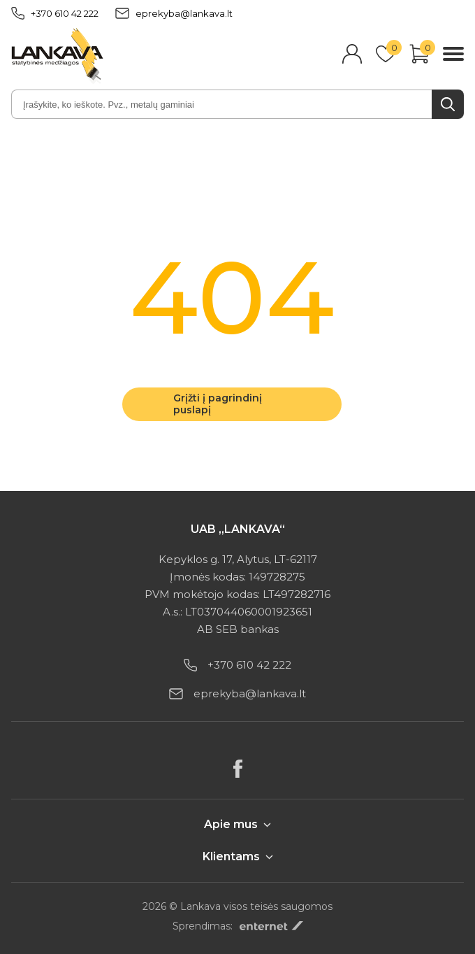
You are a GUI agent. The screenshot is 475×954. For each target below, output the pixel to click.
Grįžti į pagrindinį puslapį (217, 404)
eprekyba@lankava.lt (174, 13)
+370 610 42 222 (54, 13)
